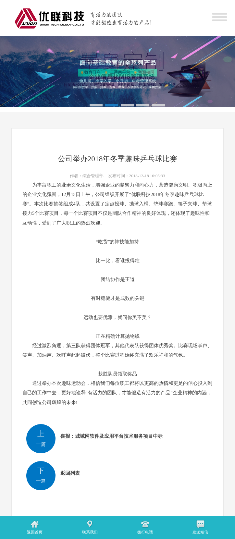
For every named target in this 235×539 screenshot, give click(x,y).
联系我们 (90, 532)
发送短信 (200, 532)
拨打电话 (145, 532)
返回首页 (35, 532)
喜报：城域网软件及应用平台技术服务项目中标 (111, 436)
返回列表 (70, 473)
